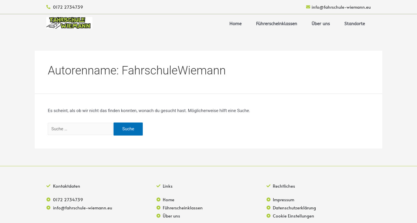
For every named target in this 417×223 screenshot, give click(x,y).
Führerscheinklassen (276, 23)
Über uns (321, 23)
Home (235, 23)
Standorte (354, 23)
